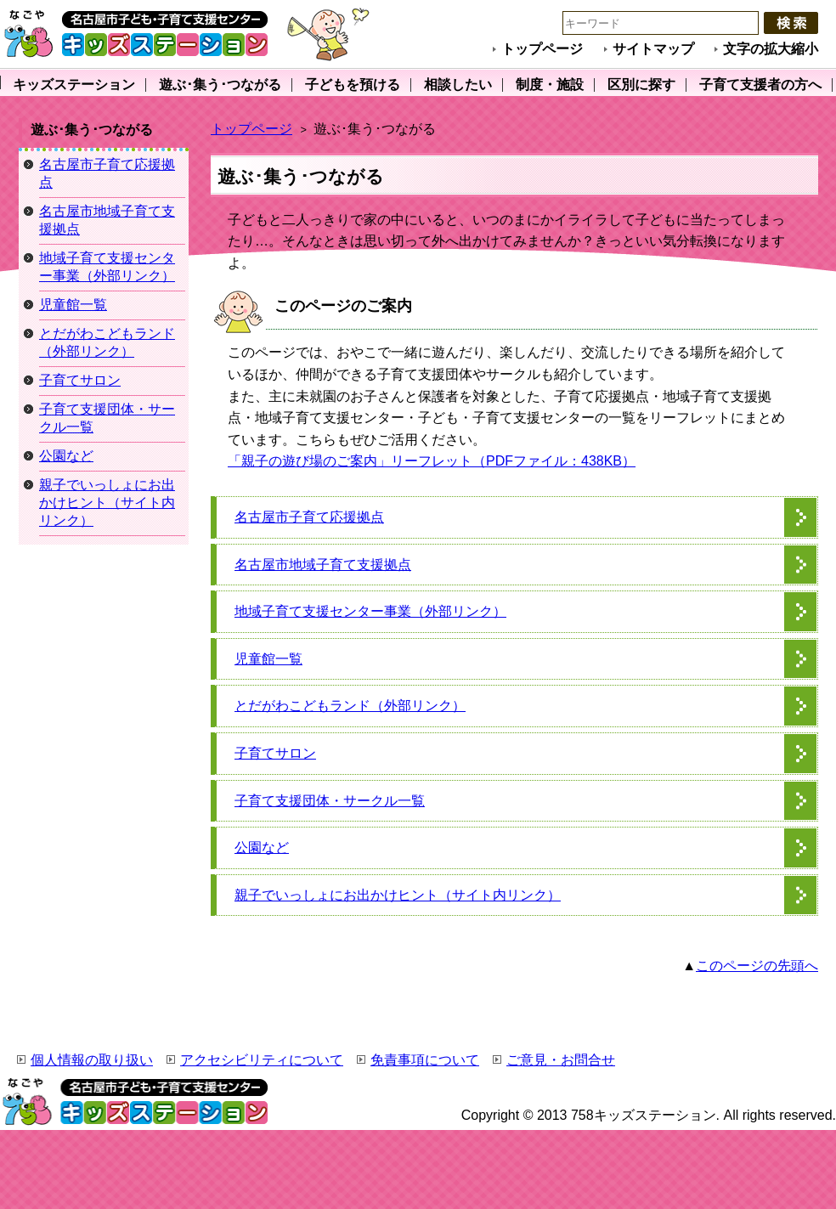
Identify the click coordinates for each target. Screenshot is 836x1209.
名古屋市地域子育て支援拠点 (322, 564)
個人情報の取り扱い (92, 1060)
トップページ (542, 49)
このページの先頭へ (757, 965)
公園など (261, 847)
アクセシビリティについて (261, 1060)
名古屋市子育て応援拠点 (309, 517)
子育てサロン (275, 753)
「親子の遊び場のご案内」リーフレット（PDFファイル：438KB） (431, 461)
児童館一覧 (268, 659)
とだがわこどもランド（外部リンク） (350, 705)
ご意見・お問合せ (560, 1060)
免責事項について (424, 1060)
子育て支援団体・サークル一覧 (329, 801)
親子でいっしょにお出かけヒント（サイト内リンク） (397, 895)
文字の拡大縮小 (770, 49)
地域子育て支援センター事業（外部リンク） (370, 611)
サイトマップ (653, 49)
